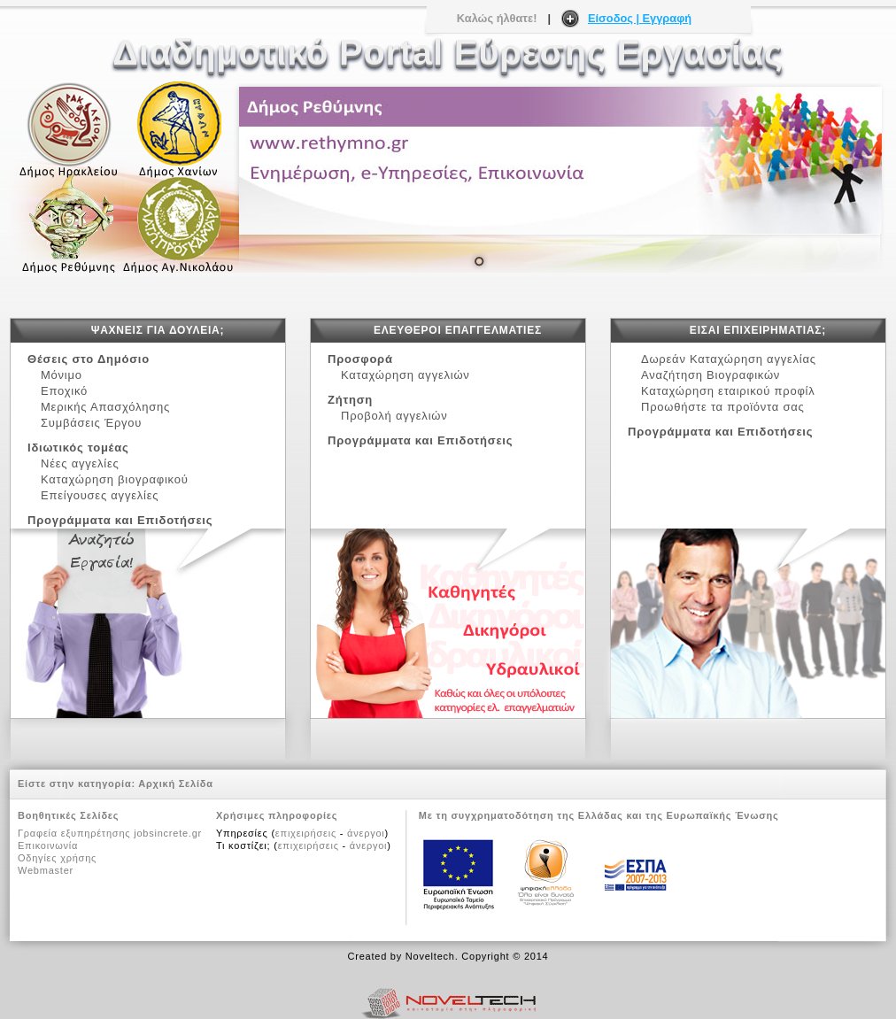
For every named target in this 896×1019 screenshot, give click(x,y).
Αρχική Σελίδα (175, 783)
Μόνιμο (61, 375)
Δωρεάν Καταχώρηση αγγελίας (728, 359)
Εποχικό (68, 391)
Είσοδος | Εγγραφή (639, 18)
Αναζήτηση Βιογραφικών (710, 375)
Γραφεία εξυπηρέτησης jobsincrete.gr (110, 833)
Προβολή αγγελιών (394, 415)
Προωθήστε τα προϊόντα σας (723, 406)
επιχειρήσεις (305, 833)
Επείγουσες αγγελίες (99, 495)
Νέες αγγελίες (84, 463)
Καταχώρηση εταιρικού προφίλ (728, 391)
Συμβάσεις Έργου (95, 422)
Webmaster (45, 870)
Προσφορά (360, 359)
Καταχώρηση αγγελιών (405, 375)
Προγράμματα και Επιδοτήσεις (119, 520)
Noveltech (430, 956)
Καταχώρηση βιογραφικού (115, 479)
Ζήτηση (350, 399)
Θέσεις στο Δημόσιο (88, 359)
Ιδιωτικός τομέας (78, 447)
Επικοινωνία (48, 845)
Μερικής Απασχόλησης (109, 406)
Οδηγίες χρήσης (57, 858)
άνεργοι (365, 833)
